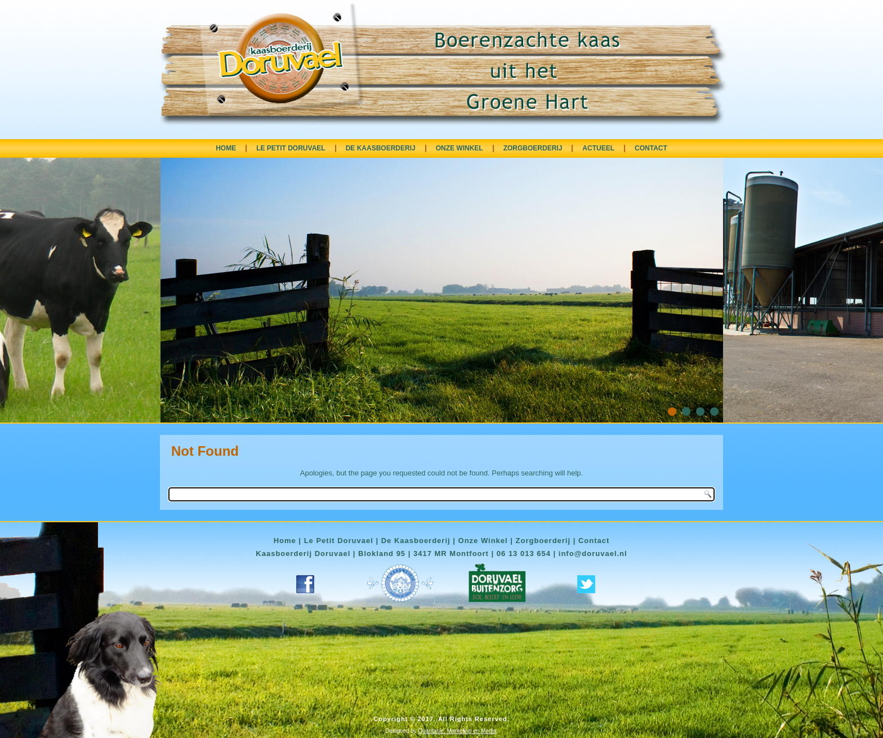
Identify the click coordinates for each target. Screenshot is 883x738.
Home (285, 540)
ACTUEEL (598, 148)
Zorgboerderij (543, 540)
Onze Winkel (483, 540)
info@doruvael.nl (593, 553)
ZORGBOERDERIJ (533, 148)
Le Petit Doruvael (338, 540)
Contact (593, 540)
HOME (226, 148)
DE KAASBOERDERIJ (381, 148)
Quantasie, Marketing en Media (457, 731)
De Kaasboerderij (416, 540)
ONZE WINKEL (459, 148)
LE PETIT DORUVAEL (290, 148)
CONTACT (651, 148)
